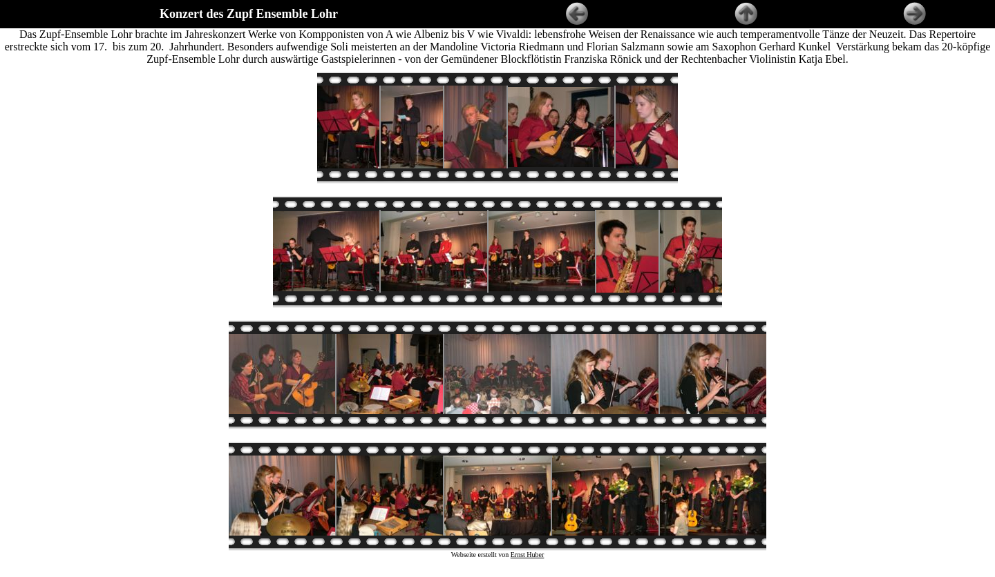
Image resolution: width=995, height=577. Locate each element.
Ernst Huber (527, 548)
